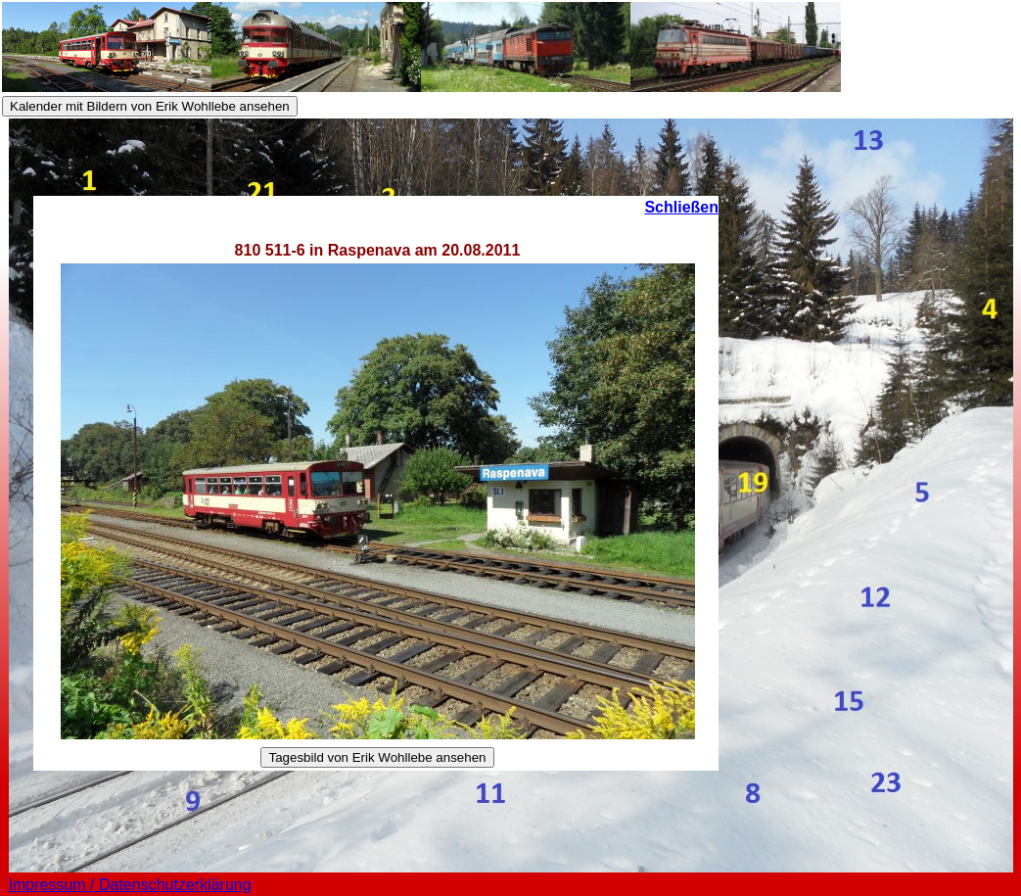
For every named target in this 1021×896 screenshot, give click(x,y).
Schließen (681, 207)
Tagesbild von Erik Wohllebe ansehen (377, 757)
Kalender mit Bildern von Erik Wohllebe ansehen (150, 106)
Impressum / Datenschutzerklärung (130, 884)
